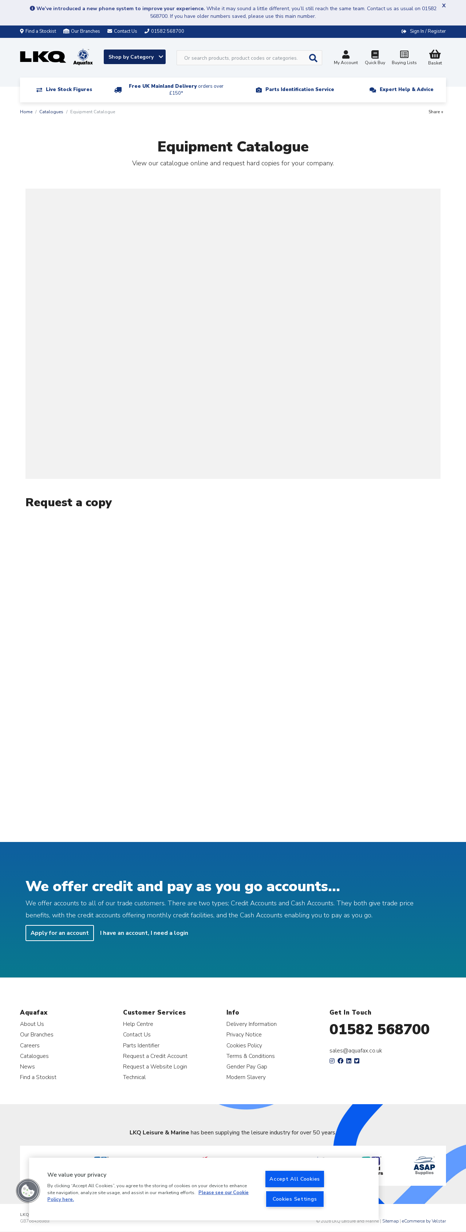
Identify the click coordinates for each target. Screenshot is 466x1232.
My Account (346, 58)
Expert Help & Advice (407, 89)
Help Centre (138, 1024)
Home (26, 112)
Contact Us (137, 1034)
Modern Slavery (246, 1077)
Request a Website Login (155, 1066)
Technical (134, 1077)
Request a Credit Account (155, 1056)
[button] (28, 1191)
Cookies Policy (244, 1045)
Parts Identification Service (299, 89)
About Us (32, 1024)
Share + (436, 112)
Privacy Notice (244, 1034)
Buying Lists (404, 58)
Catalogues (51, 112)
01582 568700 (379, 1029)
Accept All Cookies (294, 1178)
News (27, 1066)
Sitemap (390, 1221)
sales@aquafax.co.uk (355, 1051)
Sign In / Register (428, 31)
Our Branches (81, 31)
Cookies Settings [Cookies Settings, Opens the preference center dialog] (295, 1199)
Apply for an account (60, 933)
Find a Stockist (38, 31)
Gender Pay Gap (246, 1066)
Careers (30, 1045)
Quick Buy (375, 58)
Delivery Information (251, 1024)
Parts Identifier (141, 1045)
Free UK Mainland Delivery (176, 90)
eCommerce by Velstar (424, 1221)
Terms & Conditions (250, 1056)
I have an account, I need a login (144, 933)
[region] (204, 1189)
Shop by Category (135, 57)
